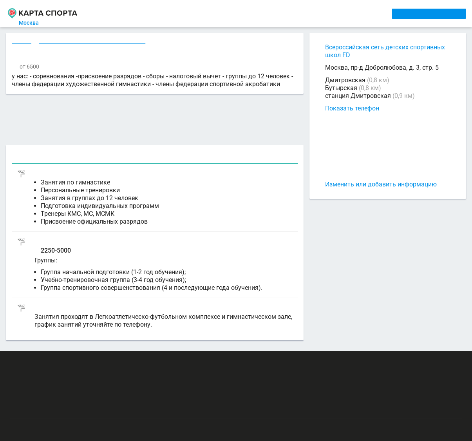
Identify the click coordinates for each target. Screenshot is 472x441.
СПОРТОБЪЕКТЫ (253, 13)
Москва (33, 23)
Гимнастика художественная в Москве (93, 41)
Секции (22, 41)
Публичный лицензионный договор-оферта (66, 408)
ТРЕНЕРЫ (202, 13)
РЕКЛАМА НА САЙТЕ (48, 362)
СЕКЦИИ (132, 13)
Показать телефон (352, 108)
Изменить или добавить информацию (381, 184)
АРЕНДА (166, 13)
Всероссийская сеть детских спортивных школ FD (385, 51)
